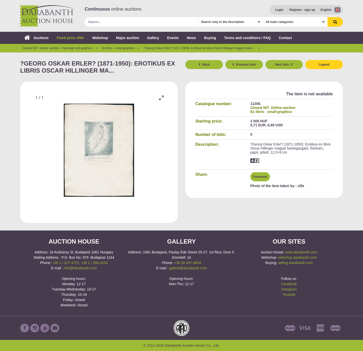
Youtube (289, 294)
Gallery (153, 38)
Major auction (127, 38)
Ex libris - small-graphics (271, 112)
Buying (210, 38)
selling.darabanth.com (295, 263)
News (191, 38)
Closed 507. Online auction (272, 108)
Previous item (244, 64)
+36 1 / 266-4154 (94, 263)
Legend (324, 64)
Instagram (289, 289)
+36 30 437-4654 (187, 263)
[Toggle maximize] (161, 98)
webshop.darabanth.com (297, 257)
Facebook (260, 177)
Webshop (100, 38)
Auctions (36, 38)
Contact (285, 38)
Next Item (284, 64)
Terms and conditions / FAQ (247, 38)
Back (203, 64)
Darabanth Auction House (48, 16)
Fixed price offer (70, 38)
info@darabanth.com (80, 268)
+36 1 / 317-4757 (65, 263)
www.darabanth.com (301, 252)
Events (173, 38)
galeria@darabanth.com (188, 268)
